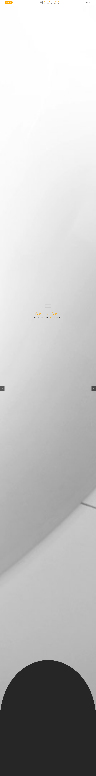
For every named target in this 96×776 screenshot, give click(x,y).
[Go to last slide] (94, 388)
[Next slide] (2, 388)
